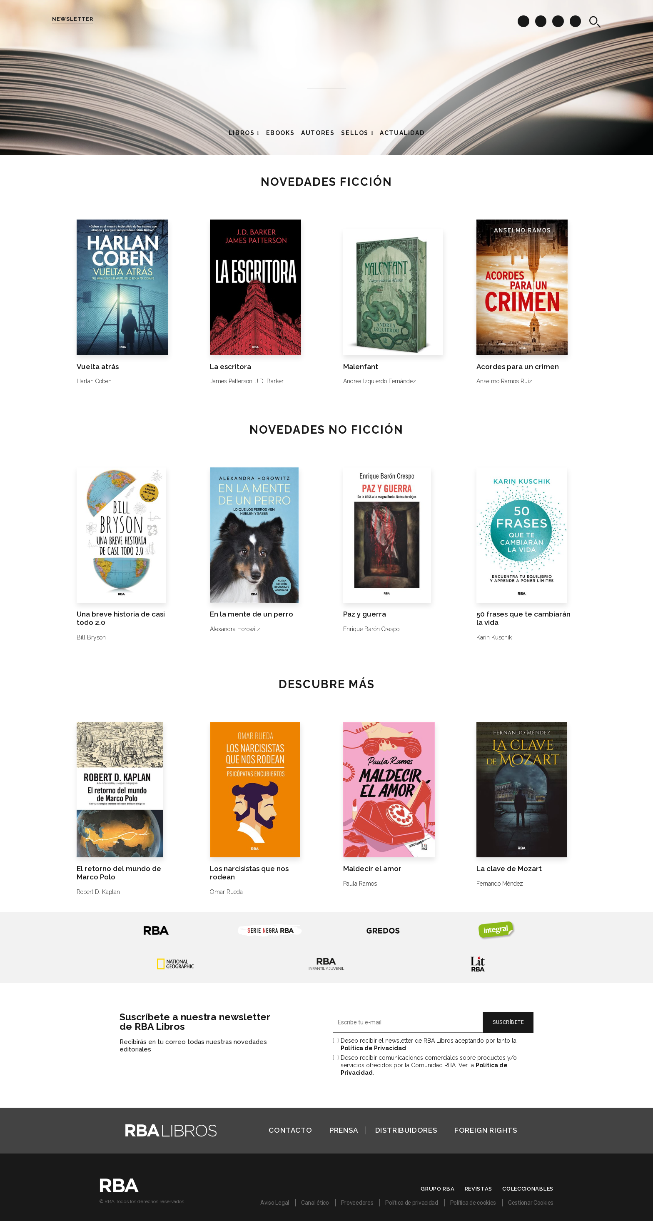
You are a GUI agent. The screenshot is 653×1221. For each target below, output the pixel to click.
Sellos (355, 133)
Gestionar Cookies (530, 1202)
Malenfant (360, 366)
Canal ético (315, 1202)
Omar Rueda (226, 892)
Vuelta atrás (98, 366)
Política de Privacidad (373, 1048)
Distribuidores (406, 1130)
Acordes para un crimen (517, 366)
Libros (242, 133)
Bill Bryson (91, 637)
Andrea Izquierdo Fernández (379, 381)
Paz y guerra (364, 614)
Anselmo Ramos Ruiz (504, 381)
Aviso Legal (274, 1202)
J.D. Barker (269, 381)
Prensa (343, 1130)
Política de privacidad (411, 1202)
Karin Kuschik (494, 637)
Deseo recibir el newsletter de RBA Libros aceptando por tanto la (428, 1044)
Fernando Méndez (499, 883)
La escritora (230, 366)
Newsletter (72, 19)
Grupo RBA (437, 1189)
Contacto (290, 1130)
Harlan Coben (94, 381)
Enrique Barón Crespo (371, 629)
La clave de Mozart (509, 868)
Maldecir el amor (372, 868)
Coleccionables (527, 1189)
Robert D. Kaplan (98, 892)
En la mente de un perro (251, 614)
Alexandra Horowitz (235, 629)
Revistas (479, 1189)
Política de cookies (473, 1202)
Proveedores (357, 1202)
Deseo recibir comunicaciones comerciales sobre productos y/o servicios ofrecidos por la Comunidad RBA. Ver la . (429, 1065)
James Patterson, (232, 381)
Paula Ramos (360, 883)
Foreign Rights (485, 1130)
